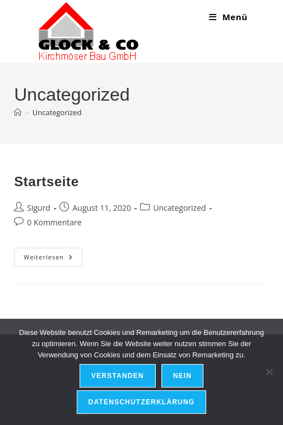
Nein (182, 376)
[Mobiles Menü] (228, 16)
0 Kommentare (54, 222)
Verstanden (117, 376)
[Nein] (269, 371)
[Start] (17, 112)
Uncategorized (57, 112)
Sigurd (38, 207)
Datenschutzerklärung (142, 402)
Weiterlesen (53, 257)
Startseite (46, 181)
